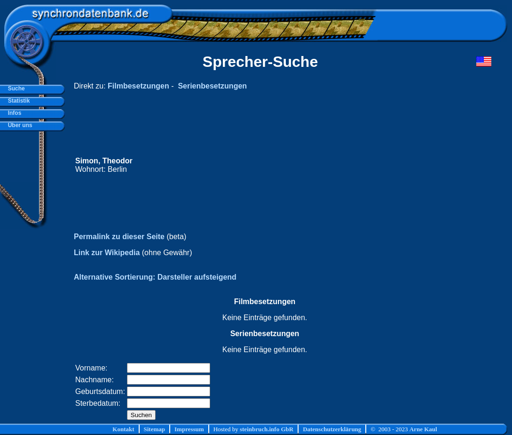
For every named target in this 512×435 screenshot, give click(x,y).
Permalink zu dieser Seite (119, 237)
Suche (15, 88)
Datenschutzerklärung (332, 429)
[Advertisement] (313, 165)
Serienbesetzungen (212, 86)
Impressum (189, 429)
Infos (13, 113)
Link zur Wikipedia (107, 253)
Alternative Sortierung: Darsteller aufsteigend (155, 277)
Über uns (18, 125)
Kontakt (123, 429)
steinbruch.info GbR (266, 429)
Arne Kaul (423, 429)
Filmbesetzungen (138, 86)
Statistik (17, 100)
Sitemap (154, 429)
